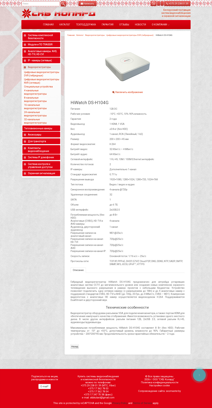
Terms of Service (142, 403)
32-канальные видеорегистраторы (35, 121)
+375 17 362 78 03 (98, 388)
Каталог (80, 35)
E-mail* (45, 386)
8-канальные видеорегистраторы (35, 99)
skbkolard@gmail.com (102, 397)
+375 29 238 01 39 (177, 3)
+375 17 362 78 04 (98, 391)
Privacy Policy (120, 403)
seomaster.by (173, 391)
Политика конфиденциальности (159, 382)
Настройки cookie (159, 385)
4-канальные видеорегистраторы (35, 92)
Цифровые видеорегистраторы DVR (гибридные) (130, 35)
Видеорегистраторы (95, 35)
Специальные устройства (38, 86)
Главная (71, 35)
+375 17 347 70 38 (94, 394)
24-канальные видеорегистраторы (35, 114)
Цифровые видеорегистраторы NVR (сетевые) (41, 81)
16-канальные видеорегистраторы (35, 107)
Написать (87, 3)
